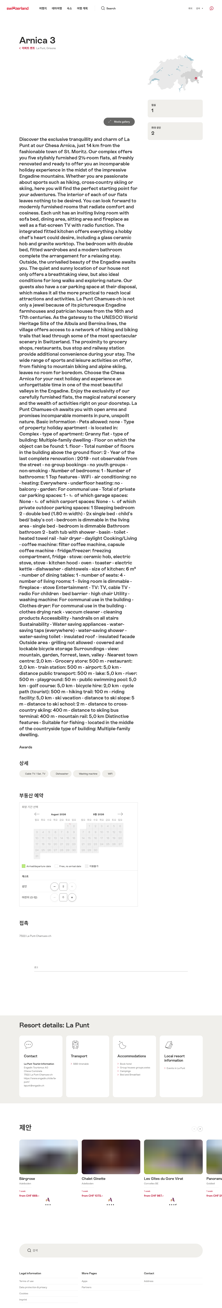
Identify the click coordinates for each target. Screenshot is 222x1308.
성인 (24, 886)
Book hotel (126, 1064)
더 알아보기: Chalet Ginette (111, 1177)
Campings (125, 1071)
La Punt (77, 1025)
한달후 (120, 814)
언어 (199, 8)
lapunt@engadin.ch (34, 1085)
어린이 (29, 897)
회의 (190, 8)
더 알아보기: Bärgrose (48, 1177)
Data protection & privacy (33, 1287)
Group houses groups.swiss (135, 1067)
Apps (84, 1281)
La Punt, (41, 48)
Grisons (51, 48)
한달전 (37, 814)
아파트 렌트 (27, 48)
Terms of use (26, 1281)
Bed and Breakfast (130, 1074)
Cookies (23, 1293)
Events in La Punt (176, 1068)
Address (148, 1281)
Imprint (23, 1299)
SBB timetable (81, 1064)
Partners (86, 1287)
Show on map (175, 73)
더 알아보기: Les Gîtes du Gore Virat (173, 1177)
